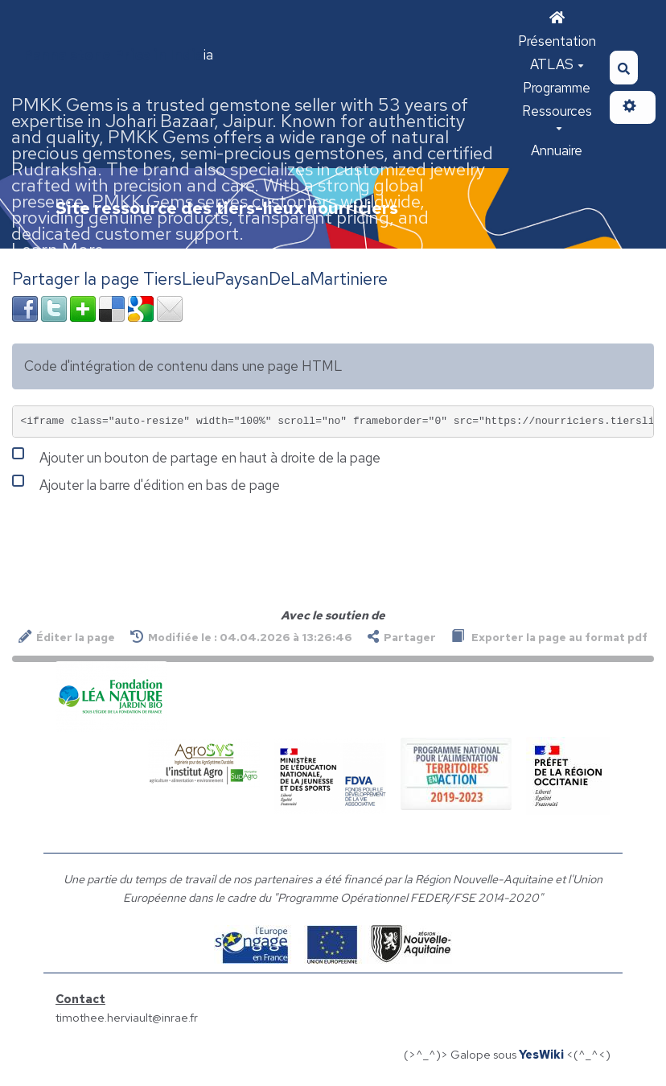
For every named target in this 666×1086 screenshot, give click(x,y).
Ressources (557, 116)
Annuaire (556, 150)
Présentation (557, 41)
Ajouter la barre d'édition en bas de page (146, 483)
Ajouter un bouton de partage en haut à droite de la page (196, 456)
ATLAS (557, 64)
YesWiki (541, 1054)
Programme (556, 88)
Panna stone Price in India (113, 55)
